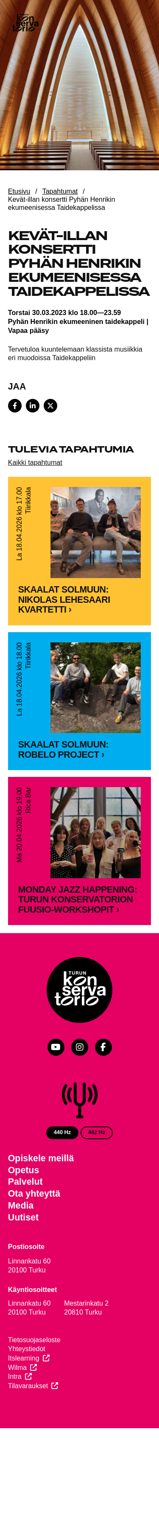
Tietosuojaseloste (34, 1371)
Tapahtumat (60, 191)
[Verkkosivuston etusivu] (25, 23)
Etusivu (19, 191)
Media (21, 1237)
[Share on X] (50, 406)
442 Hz (97, 1163)
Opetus (23, 1201)
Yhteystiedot (26, 1380)
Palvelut (25, 1213)
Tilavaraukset (28, 1417)
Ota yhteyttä (34, 1225)
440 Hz (62, 1163)
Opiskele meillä (41, 1189)
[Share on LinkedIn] (32, 406)
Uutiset (23, 1248)
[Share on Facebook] (15, 406)
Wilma (17, 1398)
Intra (15, 1407)
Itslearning (23, 1389)
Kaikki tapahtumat (35, 462)
